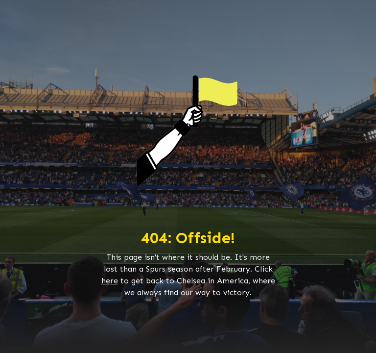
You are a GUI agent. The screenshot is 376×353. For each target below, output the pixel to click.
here (109, 280)
